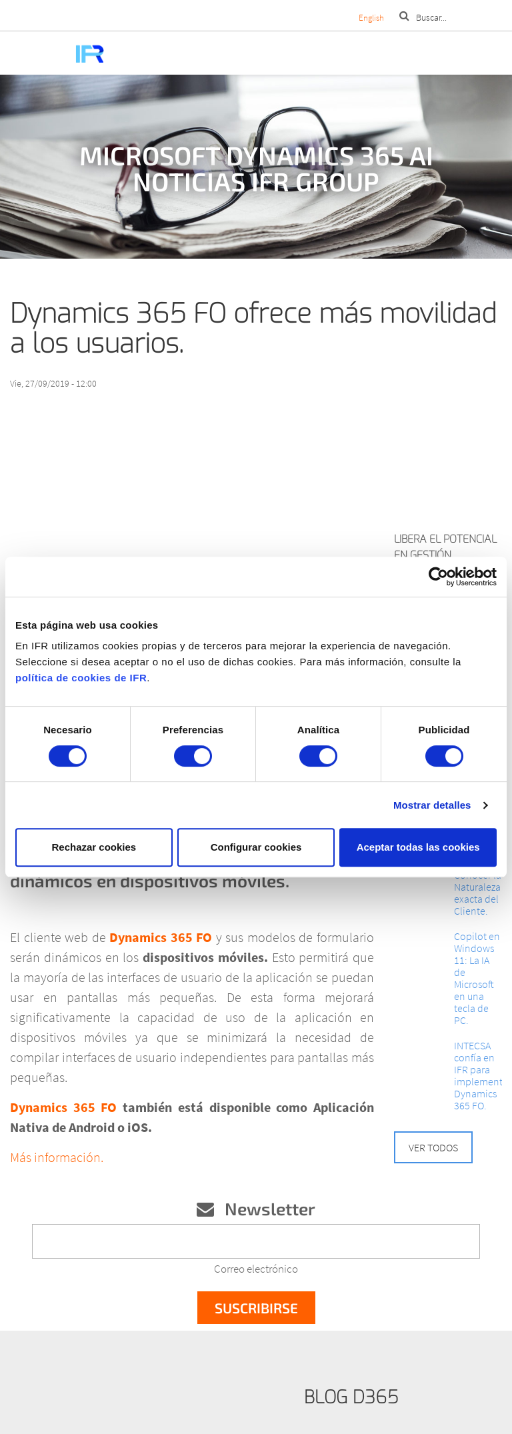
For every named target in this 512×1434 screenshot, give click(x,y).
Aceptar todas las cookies (418, 847)
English (371, 17)
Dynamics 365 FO (162, 937)
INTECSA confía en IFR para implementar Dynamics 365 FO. (478, 1075)
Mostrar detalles (432, 805)
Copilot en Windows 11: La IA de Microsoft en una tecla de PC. (477, 978)
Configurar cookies (256, 847)
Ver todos (433, 1147)
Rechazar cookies (93, 847)
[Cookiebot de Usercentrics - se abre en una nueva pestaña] (438, 577)
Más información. (56, 1157)
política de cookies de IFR (81, 677)
